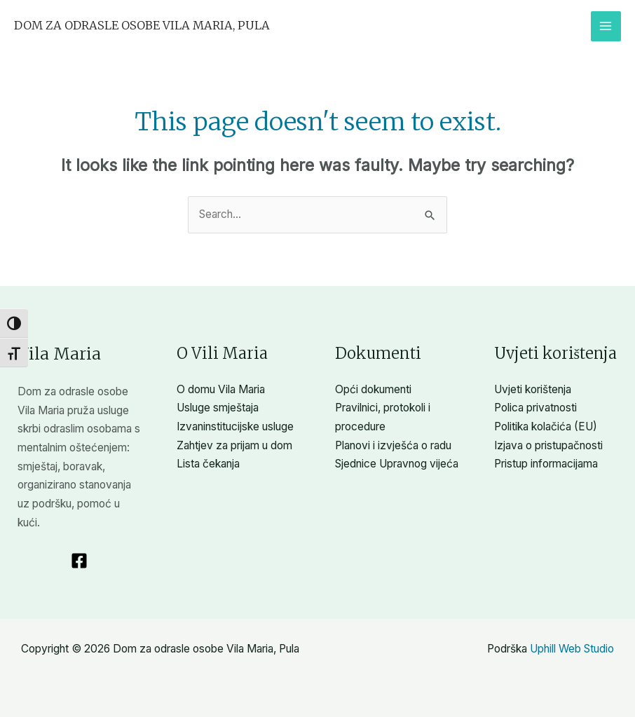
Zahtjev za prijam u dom (234, 445)
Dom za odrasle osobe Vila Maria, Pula (142, 25)
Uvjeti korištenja (532, 389)
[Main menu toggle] (606, 26)
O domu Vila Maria (221, 389)
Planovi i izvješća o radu (393, 445)
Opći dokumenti (373, 389)
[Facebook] (79, 560)
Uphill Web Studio (572, 648)
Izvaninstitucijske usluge (235, 426)
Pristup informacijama (546, 463)
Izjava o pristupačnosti (548, 445)
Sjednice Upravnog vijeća (396, 463)
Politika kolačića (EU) (545, 426)
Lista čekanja (208, 463)
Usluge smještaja (218, 407)
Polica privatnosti (535, 407)
